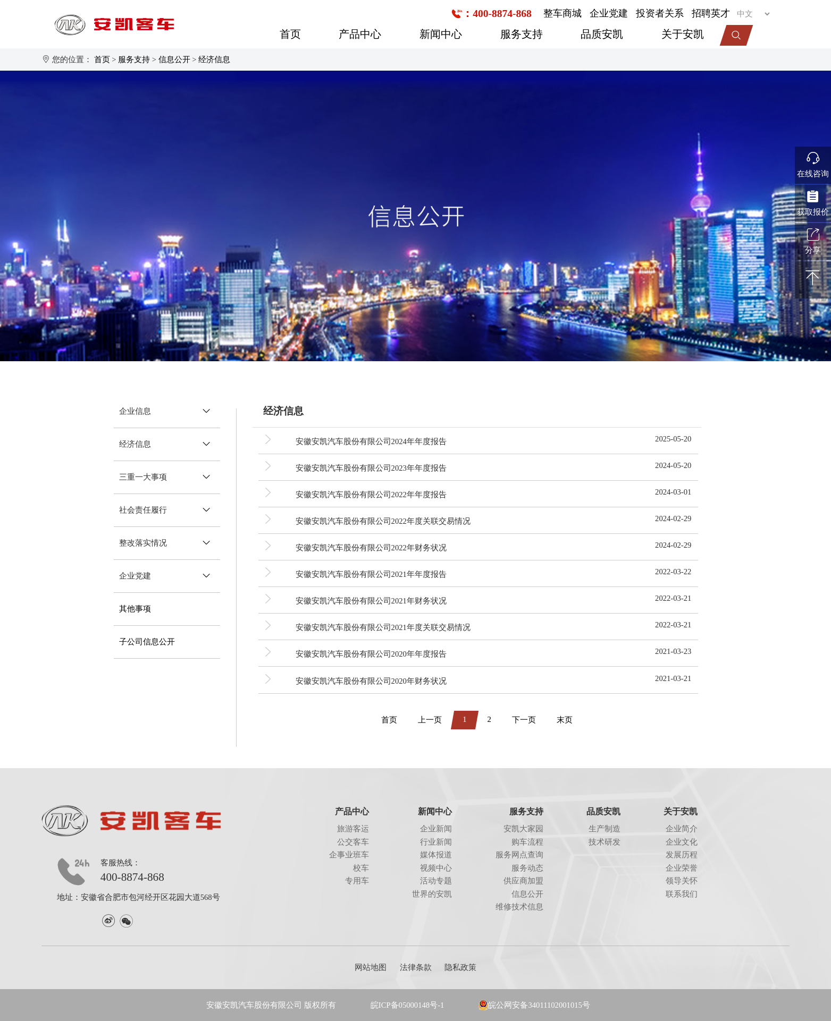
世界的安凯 (432, 894)
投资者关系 (660, 13)
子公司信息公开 (147, 641)
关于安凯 (682, 34)
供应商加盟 (523, 881)
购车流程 (527, 842)
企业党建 (609, 13)
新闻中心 (440, 34)
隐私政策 (460, 967)
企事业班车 (349, 854)
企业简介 (682, 828)
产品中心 (360, 34)
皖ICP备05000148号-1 (407, 1005)
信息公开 (174, 59)
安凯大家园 (523, 828)
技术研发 (604, 842)
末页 (565, 720)
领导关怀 (682, 881)
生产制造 (604, 828)
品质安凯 (602, 34)
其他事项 (135, 609)
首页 (290, 34)
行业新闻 (436, 842)
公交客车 (353, 842)
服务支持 (521, 34)
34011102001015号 (559, 1005)
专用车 (357, 881)
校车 (361, 868)
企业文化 (682, 842)
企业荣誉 (682, 868)
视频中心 (436, 868)
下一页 (524, 720)
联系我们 (682, 894)
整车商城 (562, 13)
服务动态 (527, 868)
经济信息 (214, 59)
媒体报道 (436, 854)
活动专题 (436, 881)
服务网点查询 (519, 854)
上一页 (430, 720)
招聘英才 (711, 13)
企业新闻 (436, 828)
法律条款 (416, 967)
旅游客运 (353, 828)
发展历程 (682, 854)
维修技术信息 (519, 907)
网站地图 (371, 967)
